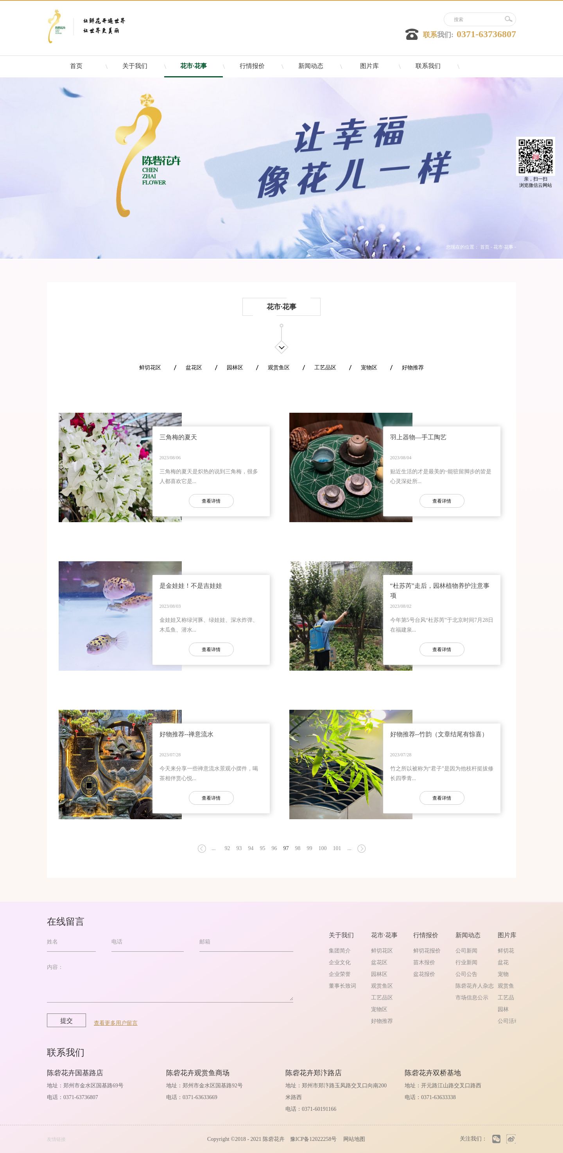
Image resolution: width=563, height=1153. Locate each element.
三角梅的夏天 (178, 437)
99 (309, 848)
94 (251, 848)
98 (298, 848)
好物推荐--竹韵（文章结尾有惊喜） (439, 734)
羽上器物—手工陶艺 (418, 437)
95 (262, 848)
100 (323, 848)
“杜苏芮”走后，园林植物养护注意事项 (439, 590)
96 (274, 848)
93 (239, 848)
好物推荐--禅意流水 (187, 734)
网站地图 (353, 1139)
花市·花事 (503, 247)
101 (337, 848)
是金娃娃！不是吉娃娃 (191, 585)
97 (286, 848)
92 (227, 848)
